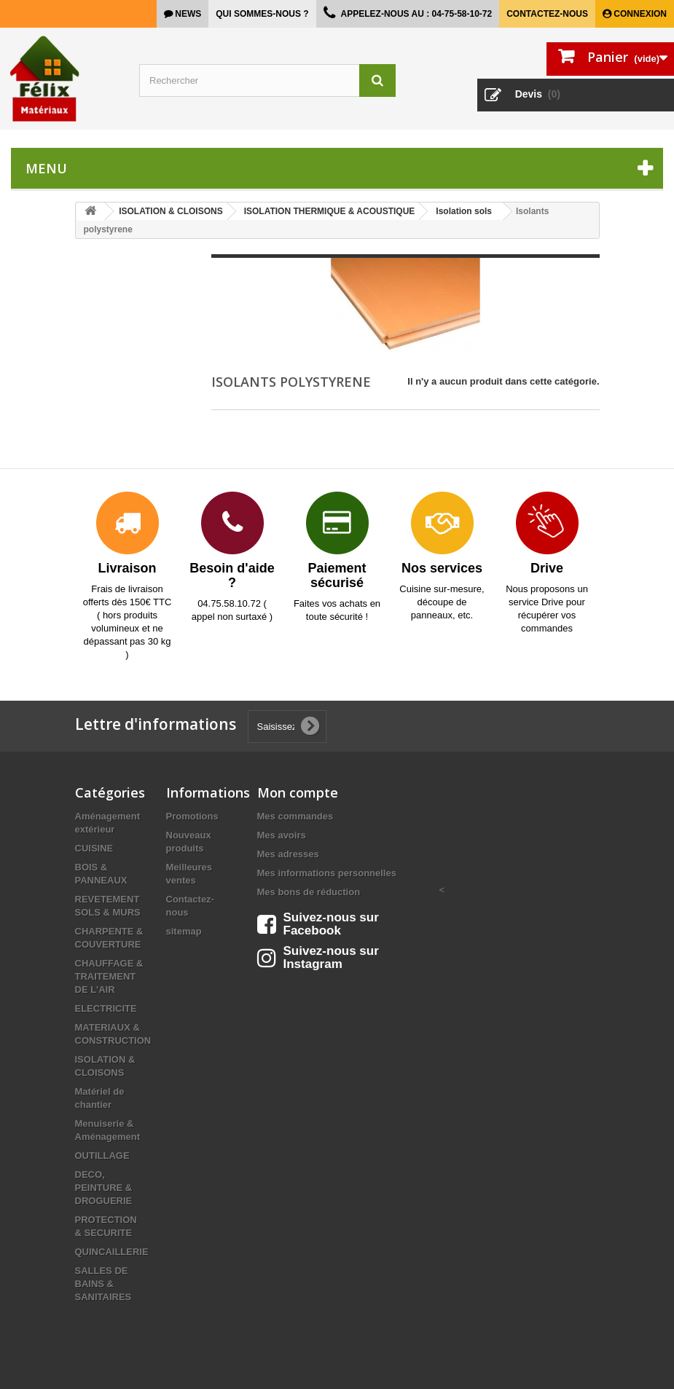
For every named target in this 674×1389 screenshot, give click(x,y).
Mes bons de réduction (309, 891)
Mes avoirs (281, 835)
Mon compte (297, 792)
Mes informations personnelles (326, 872)
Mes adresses (288, 854)
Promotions (192, 816)
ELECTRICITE (106, 1008)
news (187, 14)
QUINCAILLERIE (112, 1251)
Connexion (639, 14)
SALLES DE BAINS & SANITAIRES (103, 1283)
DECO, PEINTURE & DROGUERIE (104, 1187)
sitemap (184, 931)
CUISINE (94, 848)
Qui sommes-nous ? (262, 14)
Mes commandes (295, 816)
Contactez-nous (547, 14)
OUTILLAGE (102, 1155)
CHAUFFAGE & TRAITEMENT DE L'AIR (109, 976)
